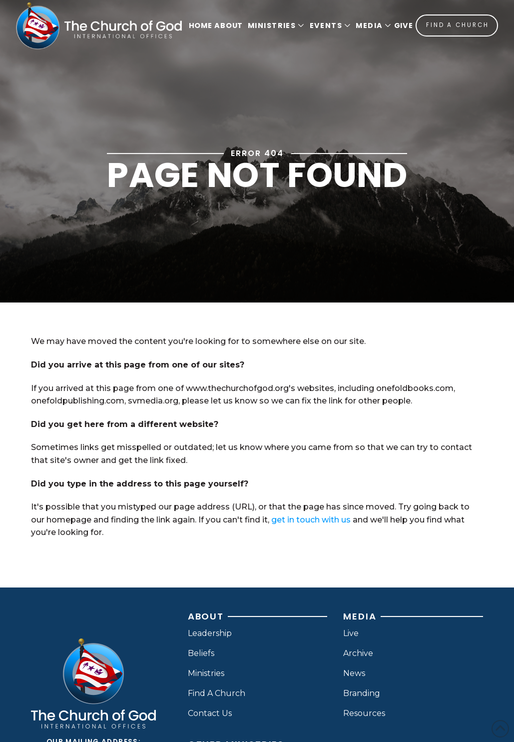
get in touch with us (311, 519)
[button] (274, 26)
